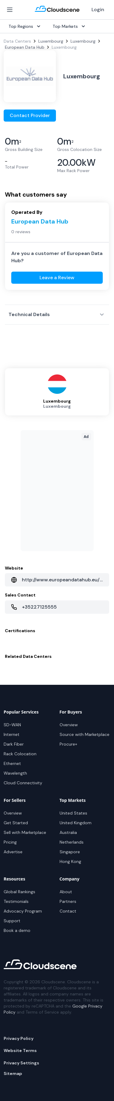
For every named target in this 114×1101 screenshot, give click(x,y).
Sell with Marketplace (25, 832)
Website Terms (20, 1050)
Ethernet (12, 763)
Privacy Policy (18, 1038)
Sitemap (13, 1073)
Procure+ (68, 744)
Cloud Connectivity (23, 783)
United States (73, 813)
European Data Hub (24, 47)
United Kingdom (76, 822)
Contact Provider (30, 115)
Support (12, 920)
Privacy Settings (21, 1063)
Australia (68, 832)
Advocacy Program (23, 911)
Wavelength (15, 773)
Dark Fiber (14, 744)
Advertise (13, 851)
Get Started (16, 822)
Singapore (70, 851)
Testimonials (16, 901)
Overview (69, 724)
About (66, 891)
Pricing (10, 842)
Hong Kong (70, 861)
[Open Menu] (10, 10)
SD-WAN (12, 724)
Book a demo (17, 930)
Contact (68, 911)
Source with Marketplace (84, 734)
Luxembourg (50, 41)
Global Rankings (19, 891)
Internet (11, 734)
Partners (68, 901)
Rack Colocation (20, 753)
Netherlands (72, 842)
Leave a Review (57, 277)
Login (98, 9)
